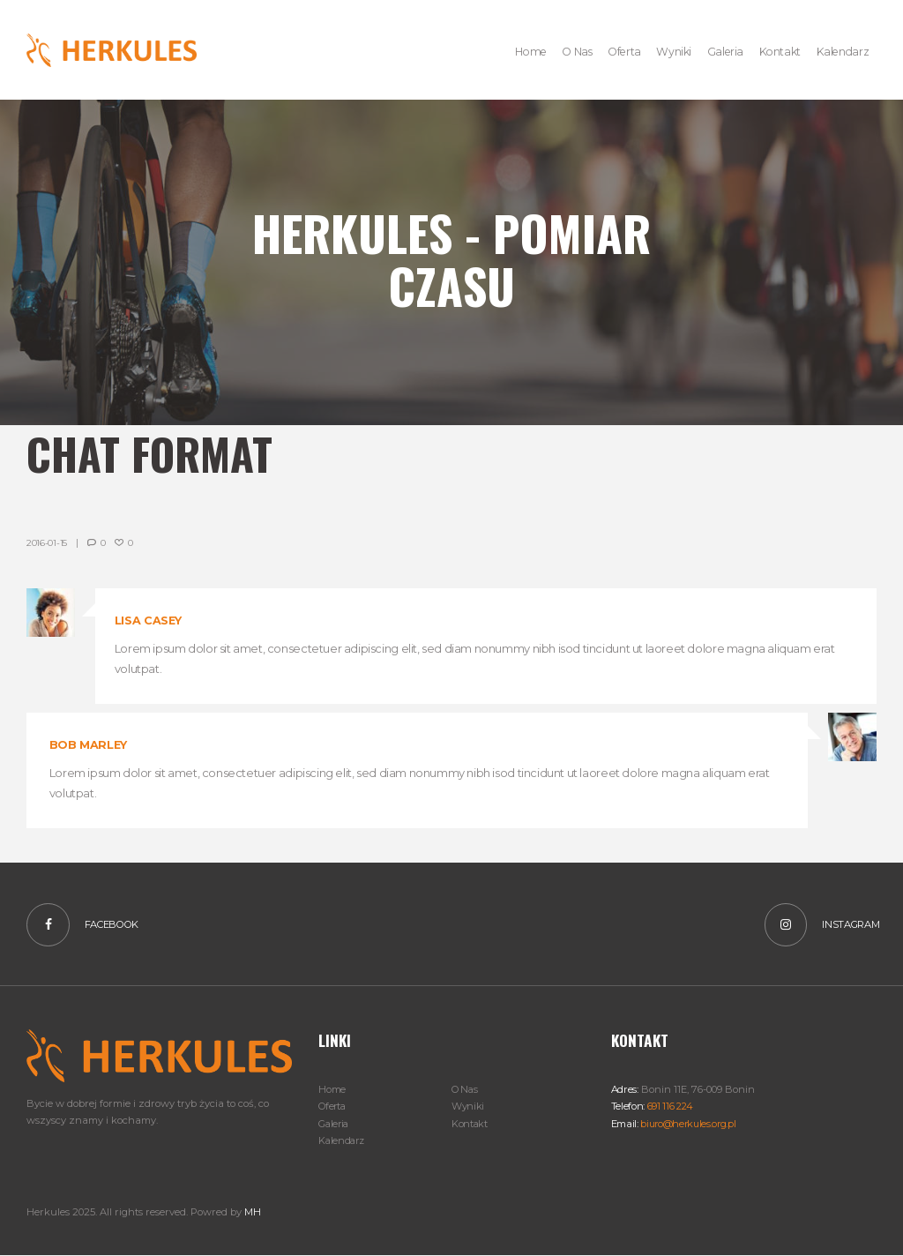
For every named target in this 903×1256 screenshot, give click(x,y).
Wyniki (468, 1107)
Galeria (334, 1124)
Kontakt (470, 1124)
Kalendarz (342, 1140)
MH (252, 1212)
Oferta (332, 1107)
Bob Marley (88, 744)
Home (332, 1090)
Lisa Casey (149, 620)
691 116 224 (670, 1107)
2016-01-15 (47, 543)
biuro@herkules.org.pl (690, 1124)
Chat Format (163, 451)
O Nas (465, 1090)
